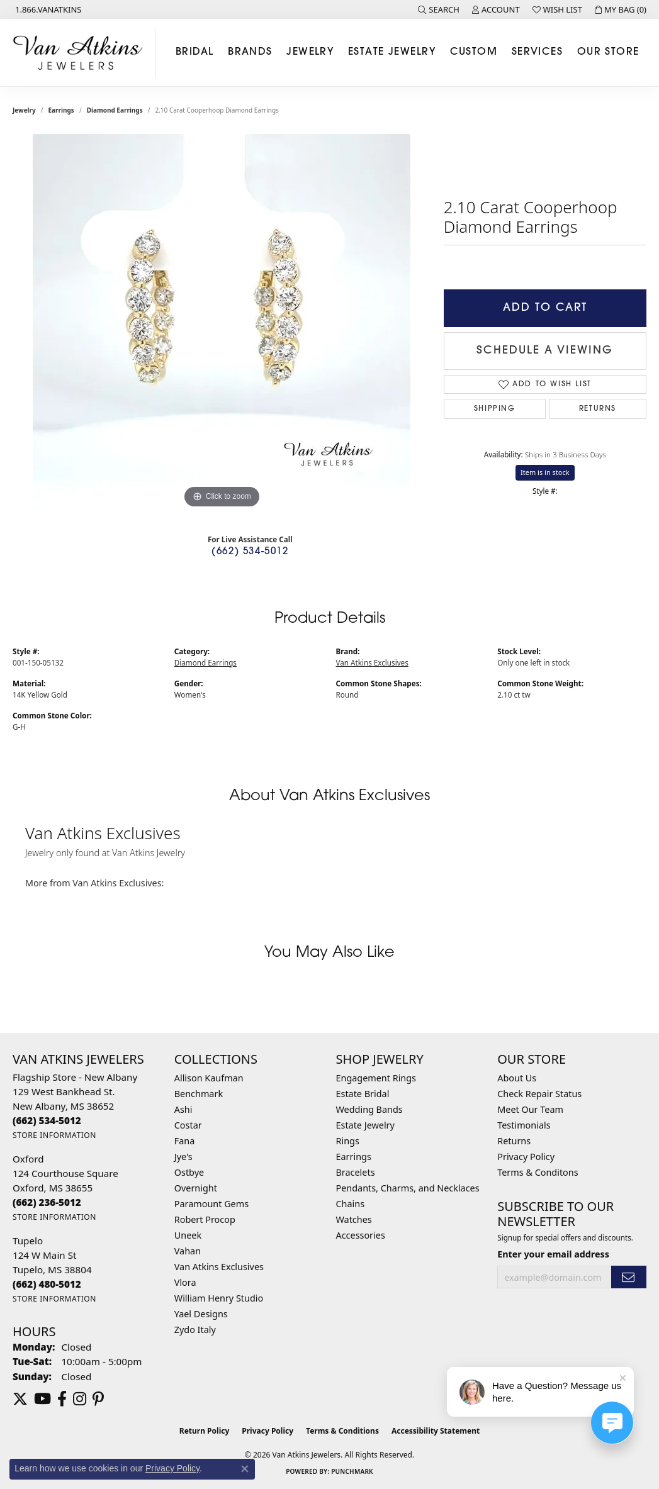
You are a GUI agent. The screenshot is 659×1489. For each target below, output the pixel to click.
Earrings (61, 110)
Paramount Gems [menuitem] (211, 1204)
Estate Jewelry (392, 52)
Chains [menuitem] (350, 1204)
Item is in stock (545, 472)
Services (537, 52)
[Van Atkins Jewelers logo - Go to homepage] (81, 52)
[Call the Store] (47, 1120)
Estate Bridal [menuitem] (363, 1094)
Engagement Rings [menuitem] (376, 1078)
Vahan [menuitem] (187, 1251)
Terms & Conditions (342, 1430)
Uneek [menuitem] (187, 1235)
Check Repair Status (539, 1094)
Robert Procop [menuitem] (204, 1219)
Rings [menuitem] (347, 1141)
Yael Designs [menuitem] (201, 1314)
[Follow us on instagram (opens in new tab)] (79, 1399)
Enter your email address (553, 1254)
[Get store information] (54, 1135)
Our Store (608, 52)
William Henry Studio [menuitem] (218, 1298)
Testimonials (523, 1125)
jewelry (24, 110)
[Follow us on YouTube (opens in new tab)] (42, 1399)
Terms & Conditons (537, 1172)
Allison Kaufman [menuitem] (209, 1078)
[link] (47, 9)
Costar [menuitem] (188, 1125)
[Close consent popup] (245, 1469)
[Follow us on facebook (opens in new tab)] (62, 1399)
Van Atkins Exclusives (372, 662)
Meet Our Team (530, 1109)
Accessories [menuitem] (360, 1235)
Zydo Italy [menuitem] (195, 1330)
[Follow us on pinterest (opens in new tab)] (98, 1399)
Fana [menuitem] (184, 1141)
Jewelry (310, 52)
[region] (221, 322)
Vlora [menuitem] (185, 1282)
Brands (250, 52)
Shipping (494, 409)
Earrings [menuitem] (353, 1157)
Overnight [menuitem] (195, 1188)
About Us (516, 1078)
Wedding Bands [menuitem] (369, 1109)
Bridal (195, 52)
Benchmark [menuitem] (198, 1094)
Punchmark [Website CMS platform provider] (352, 1471)
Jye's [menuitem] (183, 1157)
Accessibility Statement (435, 1430)
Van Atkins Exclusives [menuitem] (219, 1267)
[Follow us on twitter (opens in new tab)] (20, 1399)
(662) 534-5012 (249, 552)
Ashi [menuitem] (183, 1109)
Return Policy (204, 1430)
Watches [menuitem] (354, 1219)
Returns (597, 409)
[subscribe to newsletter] (628, 1277)
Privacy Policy (526, 1157)
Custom (474, 52)
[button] (438, 9)
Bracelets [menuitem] (355, 1172)
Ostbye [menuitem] (189, 1172)
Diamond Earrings (115, 110)
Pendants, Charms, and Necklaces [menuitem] (408, 1188)
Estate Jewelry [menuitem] (365, 1125)
